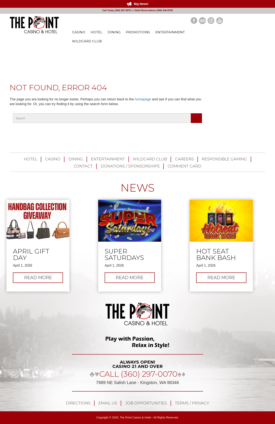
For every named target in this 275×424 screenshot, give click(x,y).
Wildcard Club (150, 159)
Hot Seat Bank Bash (216, 254)
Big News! (141, 4)
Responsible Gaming (224, 159)
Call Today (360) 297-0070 (116, 10)
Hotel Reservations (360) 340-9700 (153, 10)
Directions (78, 403)
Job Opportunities (146, 403)
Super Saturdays (124, 254)
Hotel (30, 159)
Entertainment (108, 159)
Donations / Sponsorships (130, 166)
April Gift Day (31, 254)
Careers (184, 159)
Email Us (107, 403)
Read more (43, 278)
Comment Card (184, 166)
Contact (83, 166)
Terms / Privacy (192, 403)
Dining (76, 159)
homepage (143, 99)
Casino (52, 159)
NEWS (137, 187)
